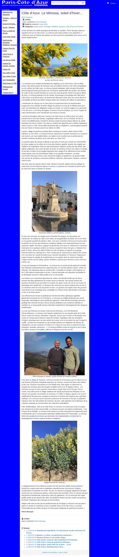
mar (41, 24)
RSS (23, 17)
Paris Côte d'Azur (25, 3)
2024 (46, 24)
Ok (83, 3)
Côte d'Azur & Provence (74, 27)
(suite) (48, 544)
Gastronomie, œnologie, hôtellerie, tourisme (49, 27)
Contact (112, 3)
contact (60, 552)
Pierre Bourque (41, 22)
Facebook (28, 17)
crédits (65, 552)
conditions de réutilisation (49, 552)
